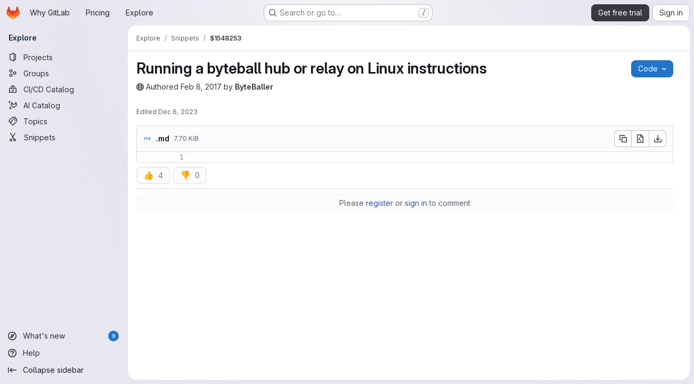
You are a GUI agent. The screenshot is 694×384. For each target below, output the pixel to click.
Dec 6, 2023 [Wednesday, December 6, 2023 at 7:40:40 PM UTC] (178, 112)
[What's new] (64, 336)
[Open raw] (640, 138)
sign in (416, 202)
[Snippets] (64, 137)
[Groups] (64, 73)
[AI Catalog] (64, 105)
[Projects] (64, 57)
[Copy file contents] (622, 138)
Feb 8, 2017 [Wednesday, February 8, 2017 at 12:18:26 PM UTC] (201, 86)
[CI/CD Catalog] (64, 89)
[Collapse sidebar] (64, 370)
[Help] (64, 353)
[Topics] (64, 121)
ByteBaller (254, 86)
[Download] (657, 138)
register (379, 202)
